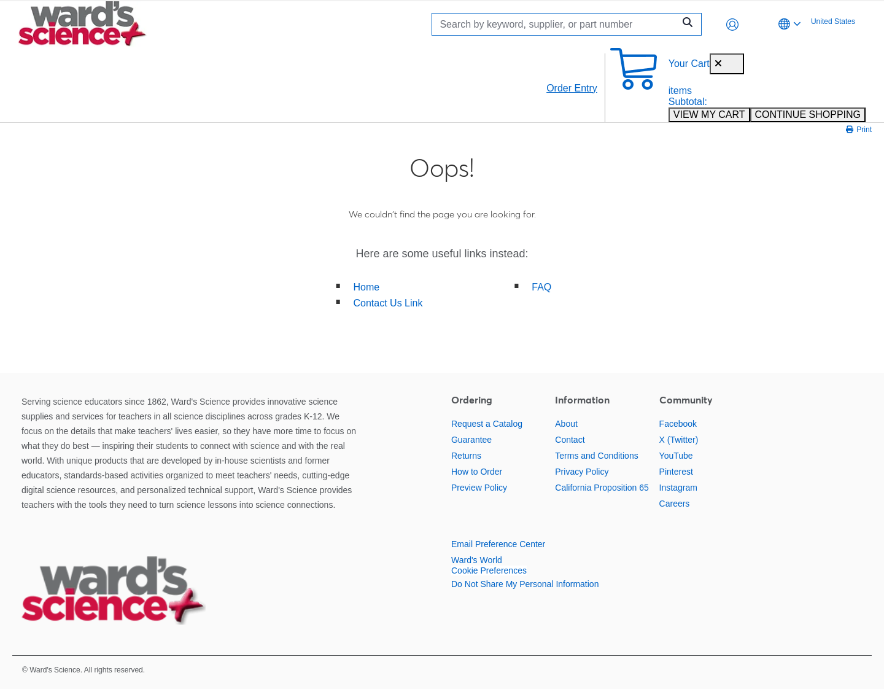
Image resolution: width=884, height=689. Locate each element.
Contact (569, 440)
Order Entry (571, 88)
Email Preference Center (498, 544)
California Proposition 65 (602, 487)
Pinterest (676, 472)
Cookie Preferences (489, 570)
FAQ (541, 287)
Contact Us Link (388, 303)
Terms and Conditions (596, 456)
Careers (674, 503)
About (566, 424)
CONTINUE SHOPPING (808, 114)
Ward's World (476, 560)
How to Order (476, 472)
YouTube (676, 456)
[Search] (556, 24)
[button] (732, 24)
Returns (466, 456)
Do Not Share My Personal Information (525, 584)
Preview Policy (479, 487)
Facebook (678, 424)
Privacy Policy (581, 472)
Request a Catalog (486, 424)
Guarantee (471, 440)
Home (367, 287)
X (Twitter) (679, 440)
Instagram (678, 487)
